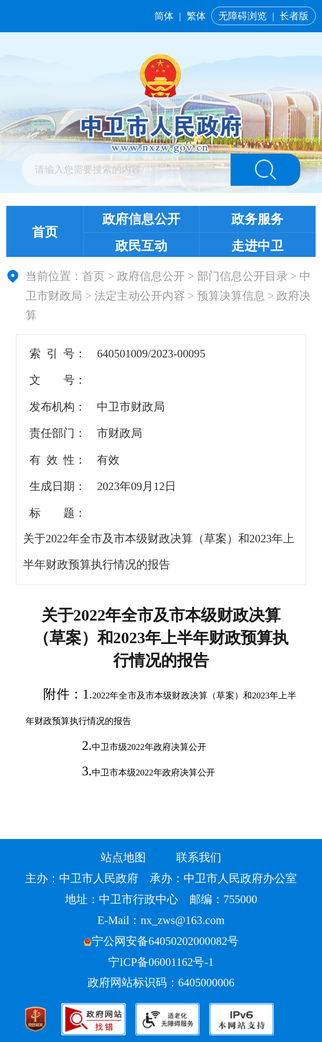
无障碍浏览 (242, 15)
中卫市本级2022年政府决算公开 (153, 772)
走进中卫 (257, 246)
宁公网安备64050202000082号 (161, 941)
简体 (164, 15)
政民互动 (141, 246)
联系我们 (198, 857)
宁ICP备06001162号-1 (162, 962)
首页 (45, 232)
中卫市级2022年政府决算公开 (149, 747)
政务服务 (257, 219)
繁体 (196, 15)
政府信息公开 (141, 219)
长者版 (294, 15)
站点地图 (123, 857)
